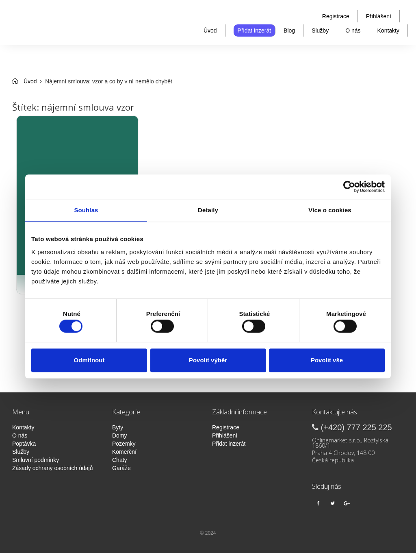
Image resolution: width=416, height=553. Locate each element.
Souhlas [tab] (86, 210)
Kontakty (388, 30)
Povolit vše (327, 360)
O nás (352, 30)
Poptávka (24, 443)
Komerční (124, 451)
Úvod (210, 30)
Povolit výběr (208, 360)
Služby (320, 30)
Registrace (335, 16)
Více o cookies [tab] (329, 210)
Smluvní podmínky (35, 460)
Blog (289, 30)
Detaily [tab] (208, 210)
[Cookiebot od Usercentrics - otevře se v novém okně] (349, 187)
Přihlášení (378, 16)
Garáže (121, 468)
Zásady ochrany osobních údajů (52, 468)
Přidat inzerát (254, 30)
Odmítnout (89, 360)
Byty (117, 427)
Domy (119, 435)
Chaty (119, 460)
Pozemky (124, 443)
